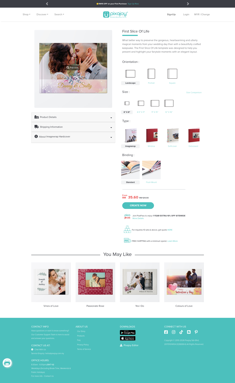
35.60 (133, 197)
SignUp (171, 14)
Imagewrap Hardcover (58, 136)
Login (186, 14)
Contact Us (49, 376)
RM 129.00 (144, 198)
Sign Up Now (133, 3)
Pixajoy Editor (129, 345)
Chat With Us (38, 349)
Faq (78, 340)
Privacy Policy (83, 344)
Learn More (173, 241)
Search (58, 14)
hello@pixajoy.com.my (54, 353)
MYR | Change (202, 14)
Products (81, 336)
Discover (41, 14)
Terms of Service (84, 349)
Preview (73, 67)
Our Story (81, 331)
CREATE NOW (138, 205)
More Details (138, 218)
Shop (25, 14)
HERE (169, 230)
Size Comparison (194, 92)
